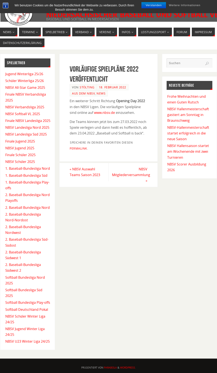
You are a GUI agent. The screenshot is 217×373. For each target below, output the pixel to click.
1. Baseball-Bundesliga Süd (26, 175)
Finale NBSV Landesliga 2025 (27, 120)
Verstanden (154, 5)
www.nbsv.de (104, 112)
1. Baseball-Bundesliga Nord (27, 168)
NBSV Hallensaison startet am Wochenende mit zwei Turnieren (188, 151)
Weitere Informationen (184, 5)
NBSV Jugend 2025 (19, 148)
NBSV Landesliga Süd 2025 (26, 134)
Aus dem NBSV (83, 93)
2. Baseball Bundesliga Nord (27, 207)
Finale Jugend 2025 (20, 141)
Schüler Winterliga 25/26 (24, 80)
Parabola (110, 367)
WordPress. (128, 367)
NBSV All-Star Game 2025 (25, 87)
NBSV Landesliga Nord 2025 (27, 127)
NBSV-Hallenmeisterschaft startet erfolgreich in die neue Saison (188, 133)
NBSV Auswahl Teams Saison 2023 (85, 172)
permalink (78, 148)
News (101, 93)
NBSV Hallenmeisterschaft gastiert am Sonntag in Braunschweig (188, 115)
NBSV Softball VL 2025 (22, 114)
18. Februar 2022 (112, 87)
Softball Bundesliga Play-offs (27, 302)
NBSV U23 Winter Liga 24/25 (27, 341)
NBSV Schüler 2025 (20, 161)
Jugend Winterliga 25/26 (24, 74)
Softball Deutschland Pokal (26, 309)
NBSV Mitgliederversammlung (131, 175)
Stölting (87, 87)
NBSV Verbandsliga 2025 (24, 107)
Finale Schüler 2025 (20, 155)
